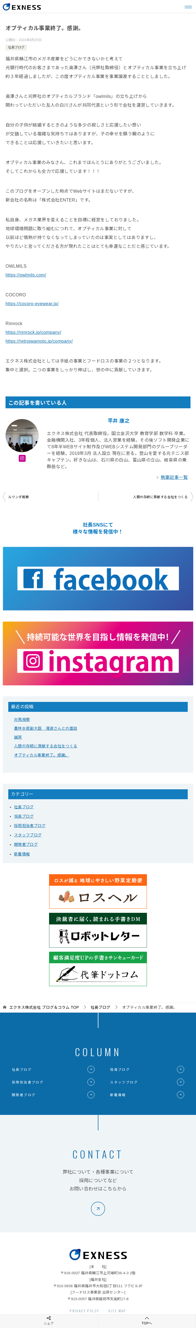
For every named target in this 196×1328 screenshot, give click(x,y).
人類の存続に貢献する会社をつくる (160, 497)
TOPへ (147, 1320)
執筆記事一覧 (174, 477)
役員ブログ (24, 816)
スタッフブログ (28, 835)
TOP (44, 1007)
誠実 (18, 737)
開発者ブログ (26, 844)
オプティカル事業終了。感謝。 (41, 755)
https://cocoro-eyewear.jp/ (32, 303)
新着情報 (22, 854)
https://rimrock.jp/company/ (33, 332)
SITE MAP (117, 1310)
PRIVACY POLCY (84, 1310)
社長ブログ (16, 47)
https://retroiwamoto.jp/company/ (39, 341)
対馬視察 (22, 719)
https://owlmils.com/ (26, 275)
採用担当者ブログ (30, 825)
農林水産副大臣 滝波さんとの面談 (45, 728)
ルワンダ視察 (18, 497)
